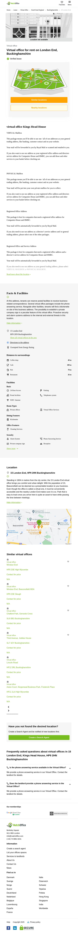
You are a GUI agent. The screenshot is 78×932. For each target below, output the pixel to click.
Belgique (10, 901)
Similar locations (39, 100)
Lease (15, 10)
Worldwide (43, 908)
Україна (42, 889)
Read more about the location (19, 274)
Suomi (9, 889)
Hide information (15, 323)
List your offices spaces (17, 852)
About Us (11, 860)
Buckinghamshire (52, 10)
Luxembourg (12, 904)
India (41, 904)
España (10, 908)
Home (8, 10)
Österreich (43, 881)
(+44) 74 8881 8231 (14, 839)
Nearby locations (39, 108)
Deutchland (11, 893)
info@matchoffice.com (15, 836)
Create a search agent (16, 849)
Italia (41, 877)
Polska (42, 893)
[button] (39, 559)
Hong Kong (44, 897)
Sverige (10, 881)
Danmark (10, 877)
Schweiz (42, 885)
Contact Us (11, 864)
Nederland (11, 897)
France (10, 912)
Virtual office (24, 10)
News (9, 868)
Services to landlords (15, 856)
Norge (9, 885)
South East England (37, 10)
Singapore (43, 901)
